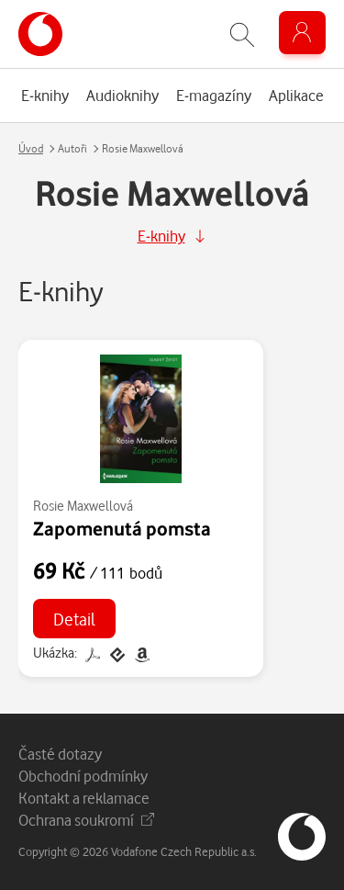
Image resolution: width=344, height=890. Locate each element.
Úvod (30, 148)
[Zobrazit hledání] (242, 34)
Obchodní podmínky (83, 775)
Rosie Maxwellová (83, 505)
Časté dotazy (60, 753)
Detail (74, 618)
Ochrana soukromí (86, 819)
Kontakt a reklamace (84, 797)
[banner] (40, 34)
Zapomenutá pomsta (122, 528)
